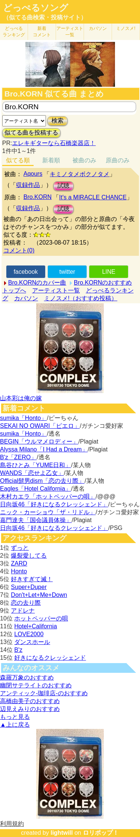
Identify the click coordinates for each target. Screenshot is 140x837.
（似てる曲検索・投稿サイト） (45, 17)
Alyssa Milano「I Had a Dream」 (44, 449)
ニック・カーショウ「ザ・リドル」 (48, 512)
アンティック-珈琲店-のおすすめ (44, 693)
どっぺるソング (35, 8)
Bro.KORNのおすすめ (103, 282)
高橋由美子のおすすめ (30, 701)
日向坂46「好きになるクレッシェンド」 (54, 504)
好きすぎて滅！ (32, 579)
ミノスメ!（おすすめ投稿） (80, 298)
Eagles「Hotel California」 (35, 488)
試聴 (63, 186)
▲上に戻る (15, 724)
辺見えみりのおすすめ (30, 709)
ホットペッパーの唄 (41, 618)
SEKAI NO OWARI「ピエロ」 (40, 426)
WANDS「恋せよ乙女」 (32, 473)
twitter (67, 272)
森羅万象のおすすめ (27, 677)
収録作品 (28, 185)
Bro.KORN (38, 197)
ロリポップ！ (101, 833)
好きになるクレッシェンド (50, 657)
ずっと (20, 548)
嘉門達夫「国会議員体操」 (36, 520)
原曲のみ (118, 160)
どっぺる (14, 31)
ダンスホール (32, 642)
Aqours (33, 174)
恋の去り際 (26, 603)
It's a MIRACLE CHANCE (93, 197)
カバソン (98, 28)
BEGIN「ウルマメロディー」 (39, 441)
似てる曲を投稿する (31, 132)
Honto (19, 571)
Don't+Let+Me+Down (39, 595)
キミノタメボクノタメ (79, 174)
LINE (108, 272)
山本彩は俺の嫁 (21, 398)
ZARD (19, 563)
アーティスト (69, 31)
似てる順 (18, 160)
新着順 (51, 160)
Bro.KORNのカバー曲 (37, 282)
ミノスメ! (125, 28)
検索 (57, 120)
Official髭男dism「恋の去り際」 (42, 481)
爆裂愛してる (29, 555)
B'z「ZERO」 (18, 457)
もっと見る (15, 717)
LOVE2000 (28, 634)
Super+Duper (29, 587)
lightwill (61, 833)
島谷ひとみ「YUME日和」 (35, 465)
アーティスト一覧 (56, 290)
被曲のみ (84, 160)
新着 (42, 31)
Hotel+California (35, 626)
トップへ (14, 290)
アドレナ (23, 610)
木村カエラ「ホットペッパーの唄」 (48, 496)
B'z (18, 650)
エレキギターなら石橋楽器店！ (54, 143)
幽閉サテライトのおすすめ (36, 685)
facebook (25, 272)
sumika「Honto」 (23, 418)
